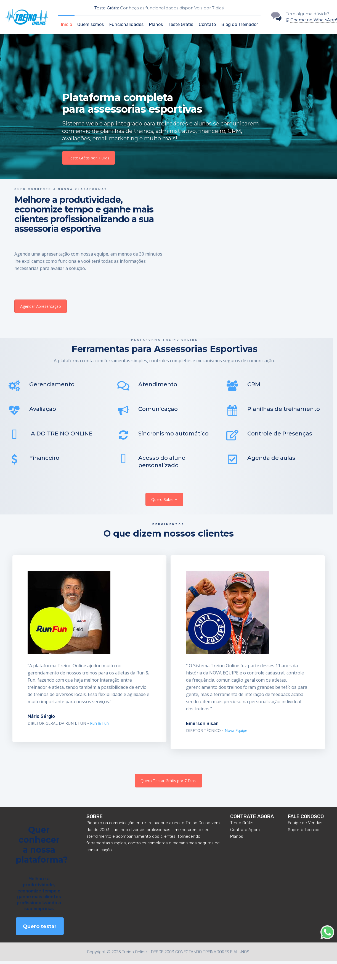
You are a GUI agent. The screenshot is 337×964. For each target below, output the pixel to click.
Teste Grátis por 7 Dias (88, 158)
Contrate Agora (245, 832)
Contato (207, 24)
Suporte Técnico (303, 832)
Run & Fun (99, 726)
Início (66, 24)
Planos (156, 24)
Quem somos (90, 24)
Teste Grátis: (106, 7)
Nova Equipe (236, 733)
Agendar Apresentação (40, 306)
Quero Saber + (164, 502)
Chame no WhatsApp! (313, 19)
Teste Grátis (180, 24)
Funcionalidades (126, 24)
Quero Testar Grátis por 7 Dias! (168, 783)
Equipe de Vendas (305, 825)
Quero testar (40, 929)
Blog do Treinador (239, 24)
